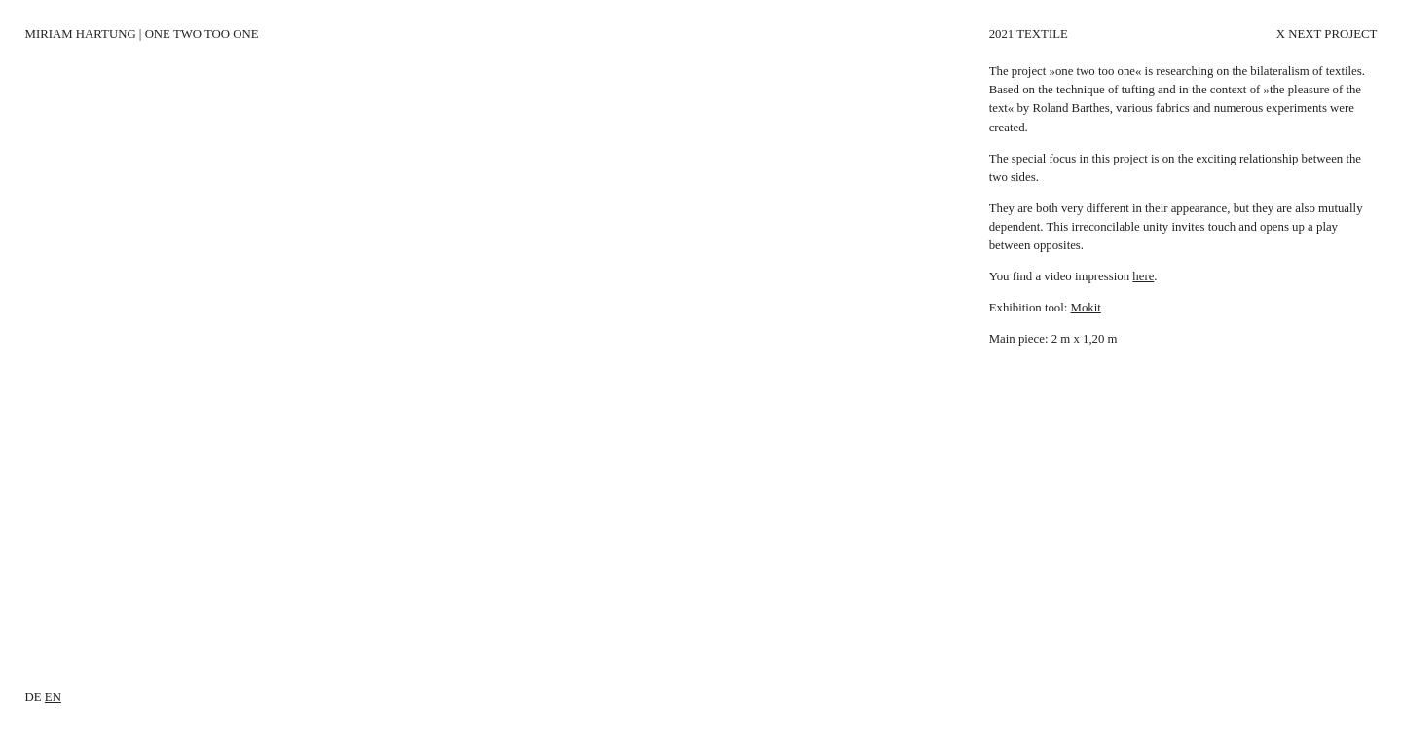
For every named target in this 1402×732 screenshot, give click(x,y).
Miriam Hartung (80, 34)
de (33, 697)
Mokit (1086, 307)
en (53, 697)
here (1143, 276)
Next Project (1332, 34)
